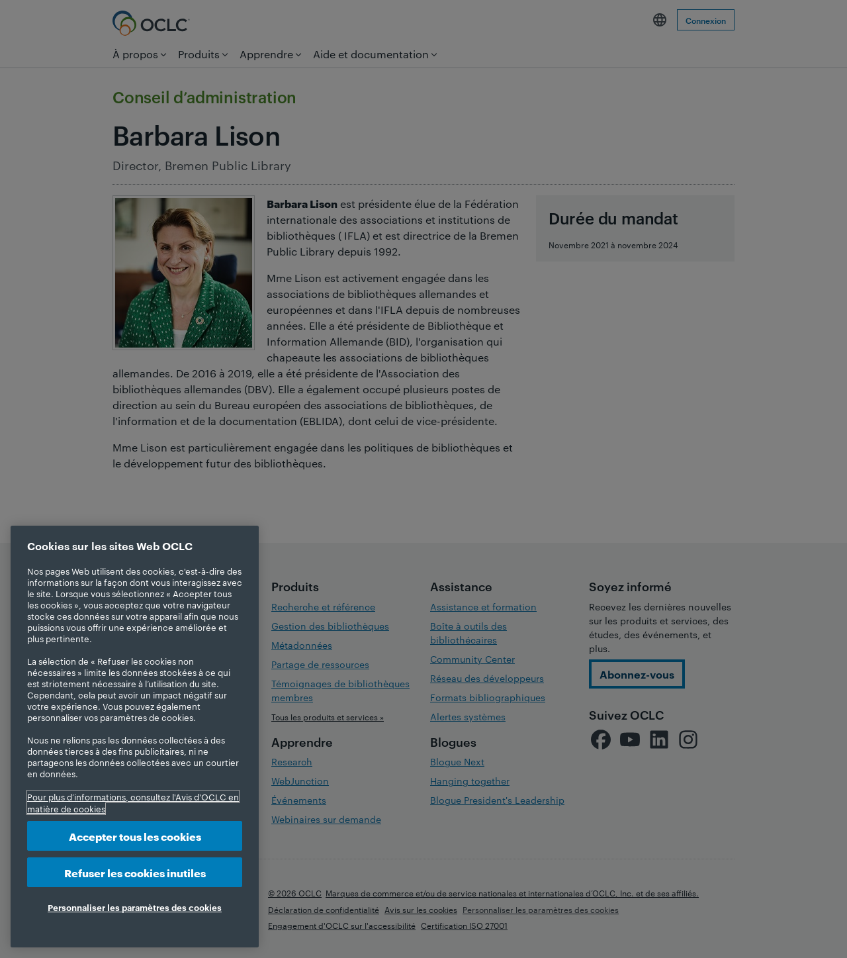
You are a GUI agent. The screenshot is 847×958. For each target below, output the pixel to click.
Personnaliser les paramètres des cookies (135, 907)
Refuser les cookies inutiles (135, 872)
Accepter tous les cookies (135, 835)
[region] (135, 736)
